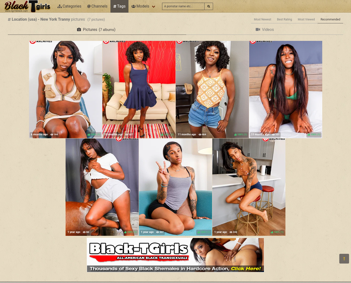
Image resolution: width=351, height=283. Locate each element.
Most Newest (262, 19)
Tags (119, 6)
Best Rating (284, 19)
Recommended (330, 19)
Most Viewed (306, 19)
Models (140, 6)
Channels (97, 6)
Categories (69, 6)
